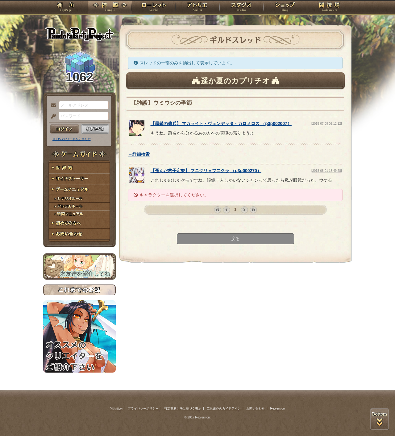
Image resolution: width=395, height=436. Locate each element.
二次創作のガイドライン (224, 408)
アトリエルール (79, 206)
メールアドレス (52, 105)
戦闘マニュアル (79, 214)
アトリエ (197, 7)
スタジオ (241, 7)
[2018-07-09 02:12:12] (326, 123)
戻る (235, 238)
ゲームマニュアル (79, 189)
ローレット (154, 7)
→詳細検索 (139, 154)
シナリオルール (79, 199)
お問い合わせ (79, 234)
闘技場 (329, 7)
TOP (65, 7)
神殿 (110, 7)
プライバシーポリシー (143, 408)
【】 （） (221, 123)
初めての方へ (79, 223)
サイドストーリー (79, 178)
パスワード (52, 116)
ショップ (285, 7)
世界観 (79, 168)
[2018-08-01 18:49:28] (326, 170)
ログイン (64, 129)
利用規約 (116, 408)
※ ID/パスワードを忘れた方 (71, 139)
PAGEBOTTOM (379, 419)
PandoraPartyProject (79, 34)
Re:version (277, 408)
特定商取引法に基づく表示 (182, 408)
